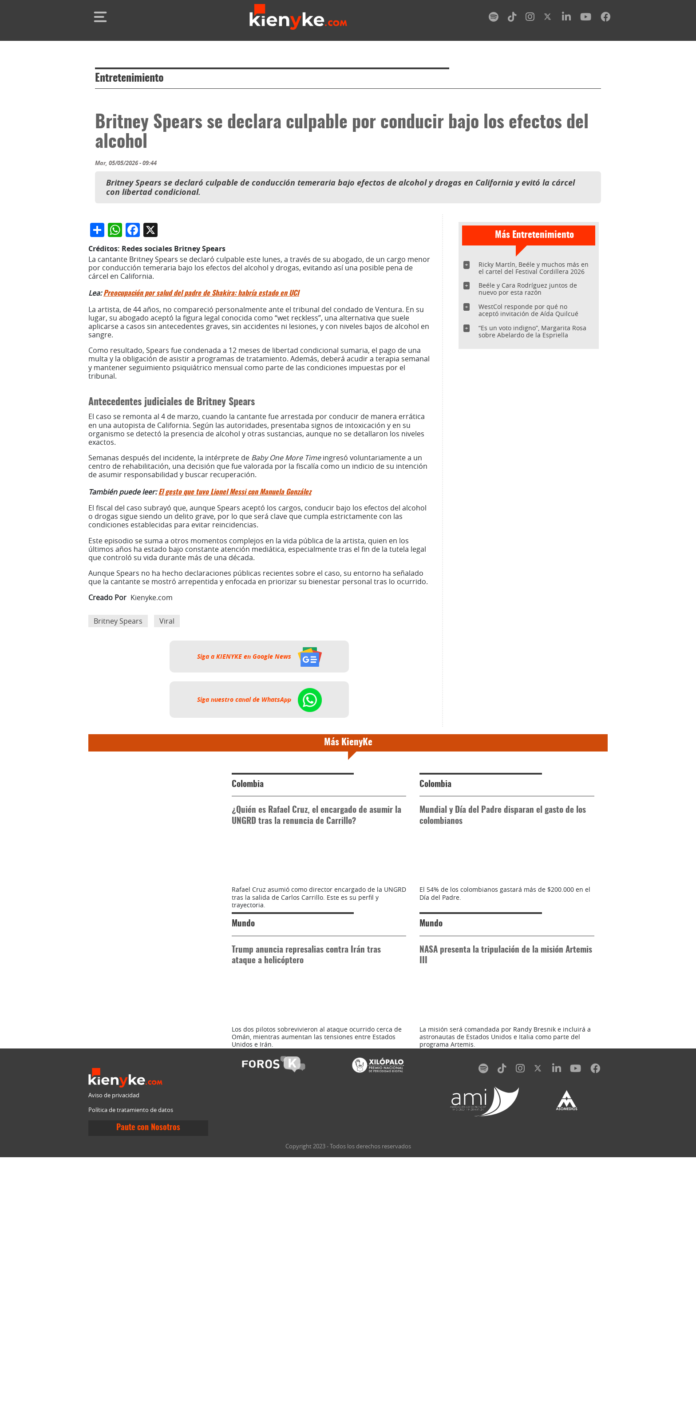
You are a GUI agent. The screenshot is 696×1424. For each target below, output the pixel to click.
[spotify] (493, 18)
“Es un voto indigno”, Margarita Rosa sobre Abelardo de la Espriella (532, 331)
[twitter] (548, 18)
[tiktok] (512, 18)
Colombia (248, 971)
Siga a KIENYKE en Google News (259, 843)
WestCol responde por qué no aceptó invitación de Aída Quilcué (528, 310)
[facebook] (605, 18)
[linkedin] (566, 18)
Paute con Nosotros (148, 1395)
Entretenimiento (129, 78)
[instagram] (530, 18)
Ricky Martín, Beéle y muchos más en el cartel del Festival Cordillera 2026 (533, 268)
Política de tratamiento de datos (130, 1376)
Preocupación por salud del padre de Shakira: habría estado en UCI (201, 480)
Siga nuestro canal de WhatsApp (259, 886)
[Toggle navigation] (100, 16)
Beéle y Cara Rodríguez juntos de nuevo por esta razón (527, 289)
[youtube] (585, 18)
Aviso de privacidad (113, 1362)
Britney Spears (118, 808)
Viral (166, 808)
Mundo (243, 1151)
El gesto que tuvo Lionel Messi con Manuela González (234, 679)
